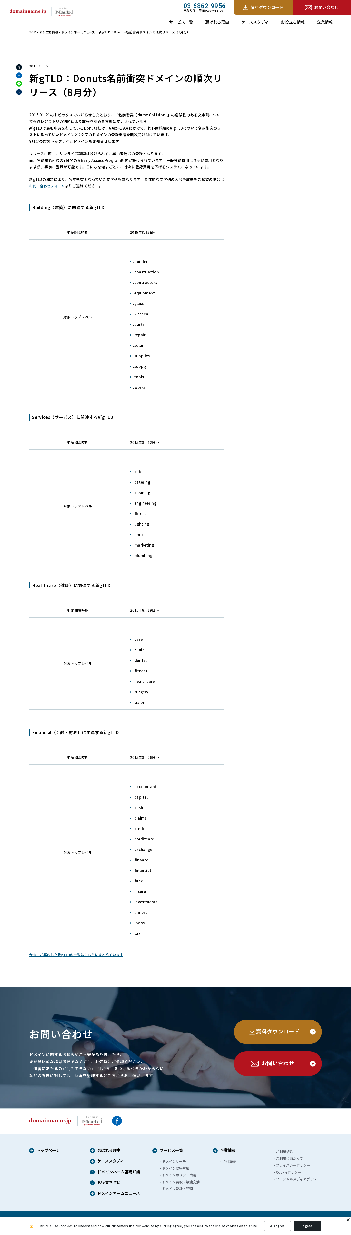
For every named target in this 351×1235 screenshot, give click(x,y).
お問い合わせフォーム (48, 185)
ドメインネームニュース (82, 32)
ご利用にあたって (289, 1158)
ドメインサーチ (174, 1161)
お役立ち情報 (293, 22)
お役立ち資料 (109, 1182)
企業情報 (325, 22)
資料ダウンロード (267, 7)
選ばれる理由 (217, 22)
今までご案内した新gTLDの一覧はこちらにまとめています (79, 954)
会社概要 (229, 1161)
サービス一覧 (181, 22)
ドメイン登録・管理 (177, 1188)
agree (307, 1227)
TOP (32, 32)
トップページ (48, 1150)
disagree (277, 1227)
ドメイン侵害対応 (175, 1168)
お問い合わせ (326, 7)
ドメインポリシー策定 (179, 1175)
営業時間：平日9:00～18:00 (205, 7)
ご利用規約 (284, 1151)
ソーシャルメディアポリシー (298, 1178)
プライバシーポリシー (293, 1165)
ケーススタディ (255, 22)
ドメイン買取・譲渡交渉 (181, 1181)
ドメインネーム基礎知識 (118, 1172)
